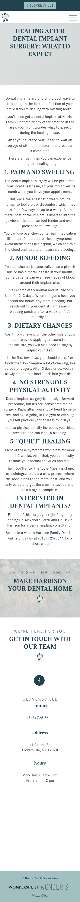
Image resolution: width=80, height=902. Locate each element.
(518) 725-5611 (51, 538)
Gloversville (40, 5)
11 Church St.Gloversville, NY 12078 (40, 747)
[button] (72, 18)
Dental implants (18, 98)
